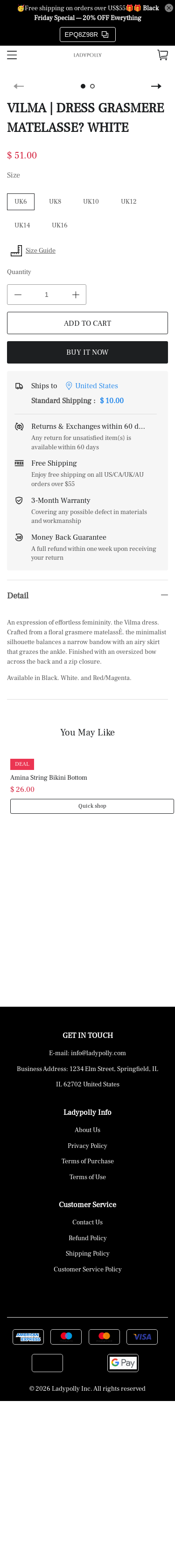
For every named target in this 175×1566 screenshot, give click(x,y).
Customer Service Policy (88, 1269)
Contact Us (87, 1222)
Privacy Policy (87, 1146)
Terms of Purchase (88, 1161)
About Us (87, 1130)
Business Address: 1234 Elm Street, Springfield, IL (87, 1069)
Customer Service (87, 1204)
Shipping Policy (88, 1254)
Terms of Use (88, 1177)
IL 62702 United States (87, 1084)
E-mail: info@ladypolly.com (87, 1053)
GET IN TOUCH (88, 1035)
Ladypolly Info (87, 1112)
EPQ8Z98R (87, 34)
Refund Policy (88, 1238)
